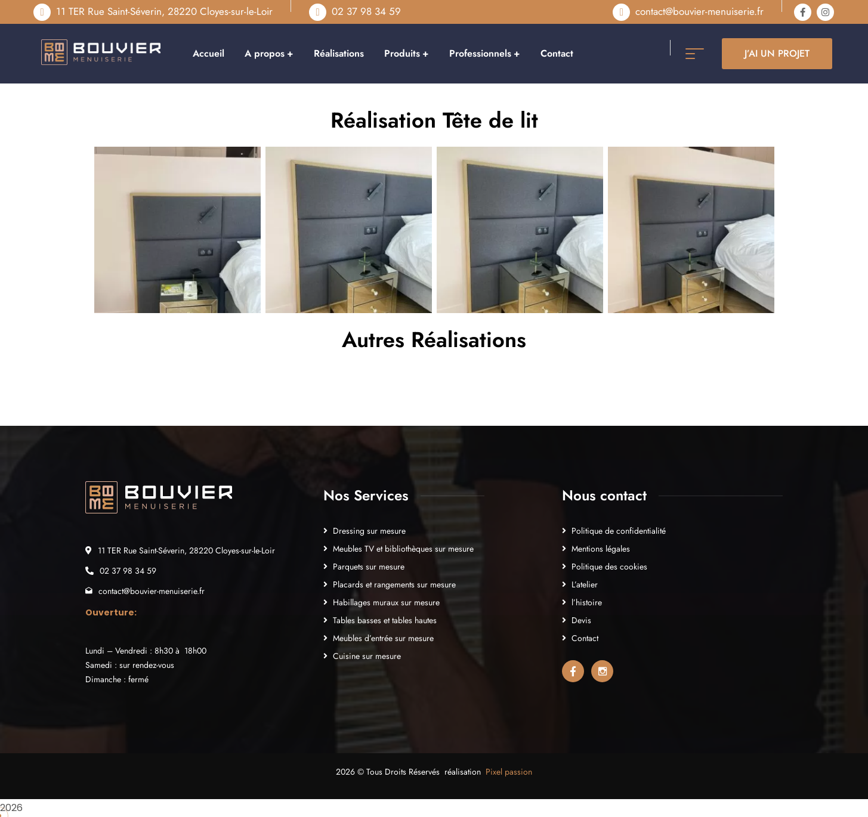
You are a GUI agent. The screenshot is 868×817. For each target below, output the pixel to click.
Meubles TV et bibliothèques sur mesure (403, 549)
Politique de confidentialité (619, 531)
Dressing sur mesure (369, 531)
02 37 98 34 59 (366, 11)
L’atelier (585, 584)
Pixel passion (509, 772)
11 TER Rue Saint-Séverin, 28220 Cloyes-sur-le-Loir (164, 11)
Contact (585, 638)
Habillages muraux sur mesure (386, 602)
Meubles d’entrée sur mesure (383, 638)
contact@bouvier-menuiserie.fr (699, 11)
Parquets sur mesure (368, 566)
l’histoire (587, 602)
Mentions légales (601, 549)
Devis (581, 620)
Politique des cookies (609, 566)
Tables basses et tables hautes (385, 620)
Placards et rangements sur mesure (394, 584)
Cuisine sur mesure (367, 656)
